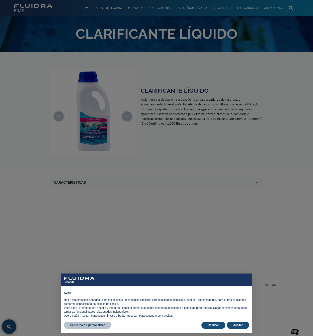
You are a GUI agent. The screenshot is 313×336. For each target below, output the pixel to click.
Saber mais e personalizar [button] (87, 325)
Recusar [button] (213, 325)
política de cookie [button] (107, 303)
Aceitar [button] (238, 325)
